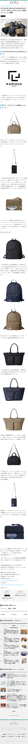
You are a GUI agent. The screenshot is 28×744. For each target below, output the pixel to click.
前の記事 (3, 614)
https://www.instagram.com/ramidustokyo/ (12, 584)
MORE (14, 711)
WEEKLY (14, 625)
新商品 (9, 608)
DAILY (5, 625)
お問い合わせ (11, 736)
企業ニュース (24, 736)
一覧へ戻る (14, 614)
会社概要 (4, 734)
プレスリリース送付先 (21, 734)
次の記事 (25, 614)
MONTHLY (23, 625)
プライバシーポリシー (11, 734)
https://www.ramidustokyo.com (9, 580)
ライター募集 (17, 736)
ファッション (4, 608)
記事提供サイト (4, 736)
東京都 (14, 608)
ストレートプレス (14, 715)
